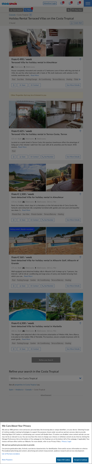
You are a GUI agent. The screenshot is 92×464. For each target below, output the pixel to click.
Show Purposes (7, 460)
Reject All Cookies (63, 460)
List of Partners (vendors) (11, 454)
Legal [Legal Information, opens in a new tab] (69, 441)
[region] (46, 443)
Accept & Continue (80, 460)
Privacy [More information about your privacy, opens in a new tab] (64, 441)
